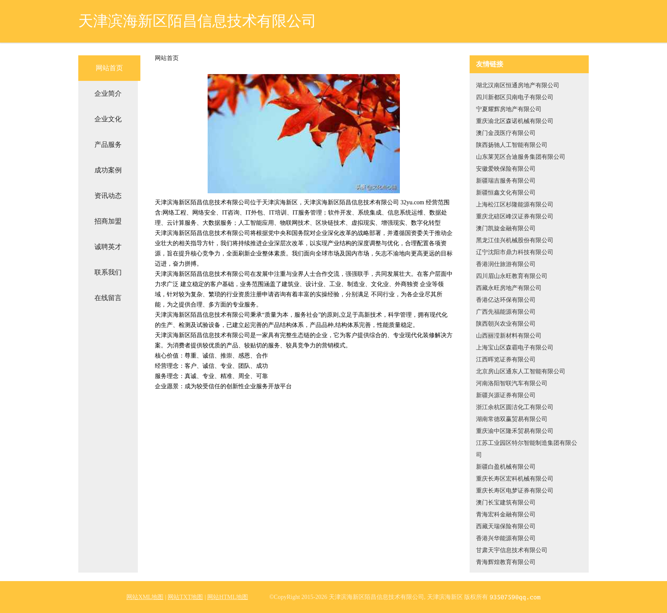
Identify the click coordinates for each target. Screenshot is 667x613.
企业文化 (108, 119)
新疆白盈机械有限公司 (506, 467)
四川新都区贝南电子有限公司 (514, 97)
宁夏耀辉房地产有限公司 (509, 109)
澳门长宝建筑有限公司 (506, 502)
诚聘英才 (108, 246)
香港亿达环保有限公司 (506, 300)
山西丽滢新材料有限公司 (509, 335)
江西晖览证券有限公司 (506, 359)
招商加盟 (108, 221)
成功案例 (108, 170)
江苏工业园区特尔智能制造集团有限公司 (526, 449)
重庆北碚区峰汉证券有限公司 (514, 216)
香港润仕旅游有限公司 (506, 264)
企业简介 (108, 93)
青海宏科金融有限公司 (506, 514)
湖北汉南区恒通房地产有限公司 (517, 85)
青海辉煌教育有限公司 (506, 562)
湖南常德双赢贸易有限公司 (511, 419)
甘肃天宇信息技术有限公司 (511, 550)
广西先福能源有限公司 (506, 312)
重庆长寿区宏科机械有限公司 (514, 479)
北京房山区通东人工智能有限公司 (520, 371)
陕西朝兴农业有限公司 (506, 324)
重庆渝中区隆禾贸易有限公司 (514, 431)
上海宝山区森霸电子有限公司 (514, 347)
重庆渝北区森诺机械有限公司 (514, 121)
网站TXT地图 (185, 597)
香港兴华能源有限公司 (506, 538)
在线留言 (108, 297)
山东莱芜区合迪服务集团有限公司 (520, 157)
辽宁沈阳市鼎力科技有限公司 (514, 252)
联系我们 (108, 272)
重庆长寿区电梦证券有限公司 (514, 490)
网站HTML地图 (227, 597)
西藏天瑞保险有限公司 (506, 526)
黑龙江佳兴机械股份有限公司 (514, 240)
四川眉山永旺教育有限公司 (511, 276)
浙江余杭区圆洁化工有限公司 (514, 407)
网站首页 (109, 68)
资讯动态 (108, 195)
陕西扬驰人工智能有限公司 (511, 145)
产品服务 (108, 144)
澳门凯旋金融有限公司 (506, 228)
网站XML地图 (144, 597)
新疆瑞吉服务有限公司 (506, 181)
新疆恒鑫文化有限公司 (506, 192)
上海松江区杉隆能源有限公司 (514, 204)
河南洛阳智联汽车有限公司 (511, 383)
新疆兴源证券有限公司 (506, 395)
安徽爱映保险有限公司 (506, 169)
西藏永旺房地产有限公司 (509, 288)
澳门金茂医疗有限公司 (506, 133)
